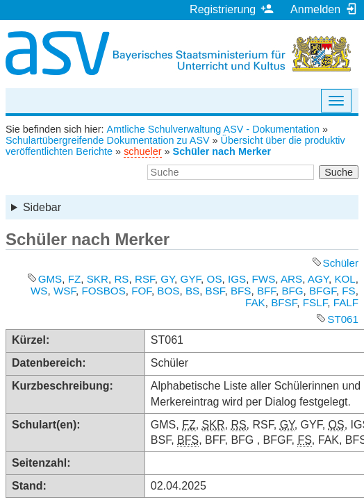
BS (192, 291)
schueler (142, 151)
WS (39, 291)
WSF (64, 291)
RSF (145, 279)
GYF (191, 279)
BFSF (284, 302)
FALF (345, 302)
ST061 (342, 319)
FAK (255, 302)
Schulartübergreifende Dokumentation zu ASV (108, 140)
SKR (97, 279)
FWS (264, 279)
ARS (291, 279)
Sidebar (42, 207)
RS (121, 279)
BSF (215, 291)
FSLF (315, 302)
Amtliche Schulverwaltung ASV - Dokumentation (213, 129)
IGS (237, 279)
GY (167, 279)
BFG (292, 291)
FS (348, 291)
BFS (241, 291)
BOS (168, 291)
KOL (344, 279)
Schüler (341, 263)
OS (214, 279)
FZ (74, 279)
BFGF (322, 291)
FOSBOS (103, 291)
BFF (266, 291)
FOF (141, 291)
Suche (338, 172)
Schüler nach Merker (222, 151)
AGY (318, 279)
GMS (50, 279)
